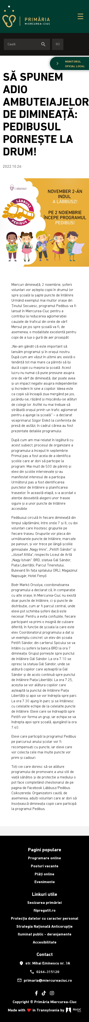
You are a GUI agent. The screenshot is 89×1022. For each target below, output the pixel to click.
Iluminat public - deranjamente (44, 934)
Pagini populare (44, 849)
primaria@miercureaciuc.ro (44, 980)
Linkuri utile (44, 894)
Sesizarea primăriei (44, 902)
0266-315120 (44, 971)
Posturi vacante (44, 866)
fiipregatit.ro (44, 910)
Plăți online (44, 874)
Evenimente (44, 882)
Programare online (44, 858)
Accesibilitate (44, 942)
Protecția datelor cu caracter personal (44, 918)
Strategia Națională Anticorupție (44, 926)
